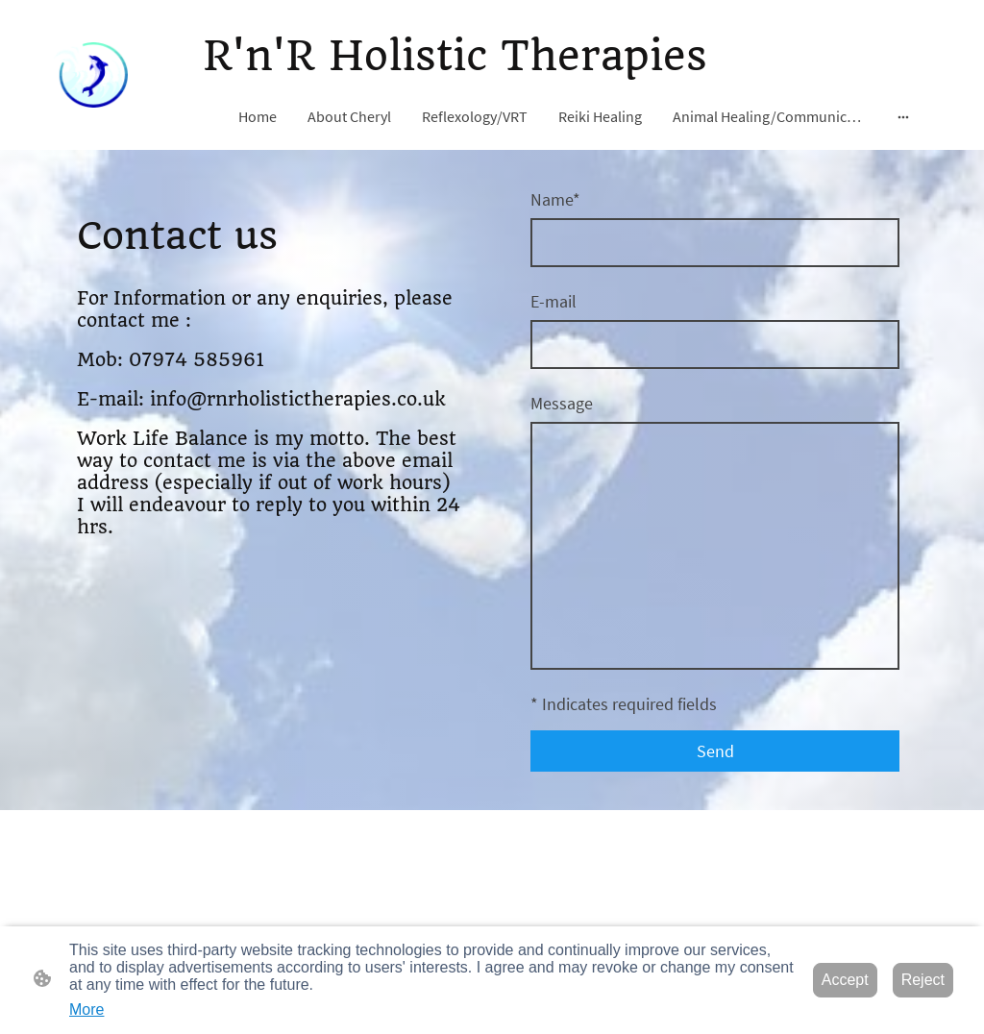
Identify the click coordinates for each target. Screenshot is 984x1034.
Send (715, 751)
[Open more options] (903, 116)
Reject (923, 980)
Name (555, 199)
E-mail (553, 301)
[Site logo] (91, 75)
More (86, 1009)
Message (561, 403)
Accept (845, 980)
